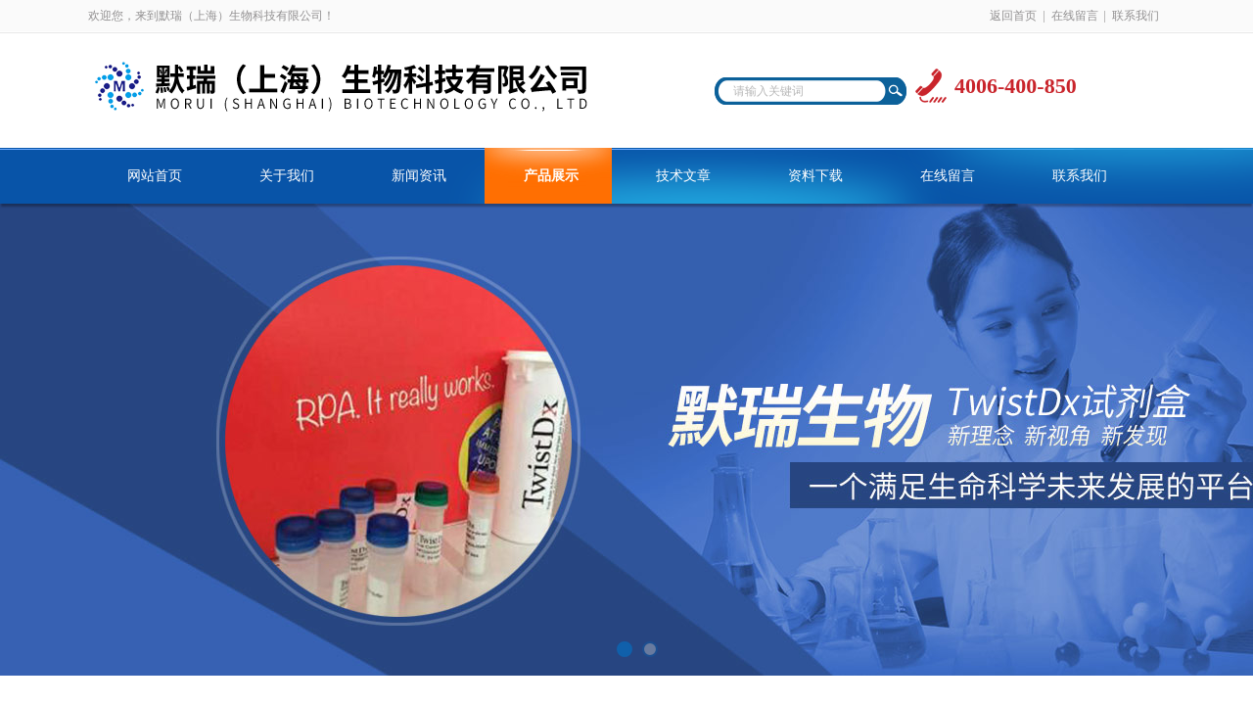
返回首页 (1013, 16)
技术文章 (683, 175)
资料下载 (815, 175)
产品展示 (551, 175)
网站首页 (154, 175)
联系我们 (1135, 16)
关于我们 (286, 175)
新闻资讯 (419, 175)
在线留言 (1074, 16)
